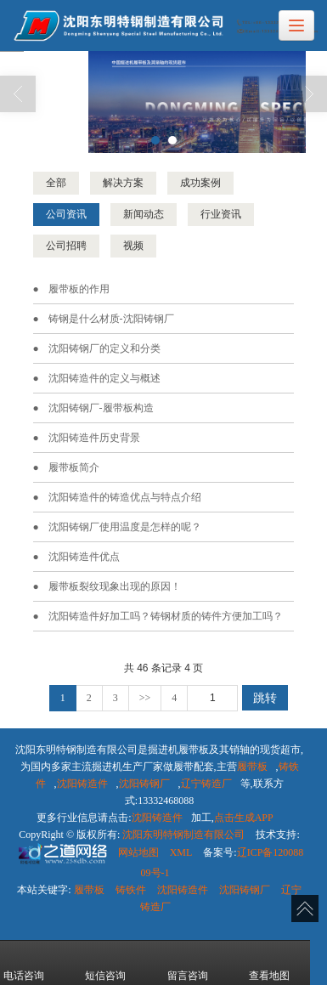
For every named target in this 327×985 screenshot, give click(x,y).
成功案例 (200, 182)
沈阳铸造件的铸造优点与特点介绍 (124, 496)
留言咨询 (187, 963)
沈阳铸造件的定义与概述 (104, 377)
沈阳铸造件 (82, 783)
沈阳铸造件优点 (84, 556)
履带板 (252, 766)
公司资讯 (66, 213)
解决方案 (123, 182)
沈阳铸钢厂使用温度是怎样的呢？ (124, 526)
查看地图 (269, 963)
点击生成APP (243, 817)
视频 (133, 245)
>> (145, 697)
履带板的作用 (79, 288)
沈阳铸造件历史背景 (94, 437)
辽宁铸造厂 (206, 783)
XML (181, 852)
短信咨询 (105, 963)
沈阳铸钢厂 (144, 783)
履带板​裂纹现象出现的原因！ (114, 586)
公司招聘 (66, 245)
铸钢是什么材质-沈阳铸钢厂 (111, 318)
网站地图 (138, 852)
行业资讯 (220, 213)
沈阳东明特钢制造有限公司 (183, 834)
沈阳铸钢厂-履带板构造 (101, 407)
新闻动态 (143, 213)
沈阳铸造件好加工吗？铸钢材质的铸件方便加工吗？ (165, 615)
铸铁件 (131, 889)
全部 (56, 182)
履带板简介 (73, 467)
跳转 (265, 697)
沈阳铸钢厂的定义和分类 (104, 348)
